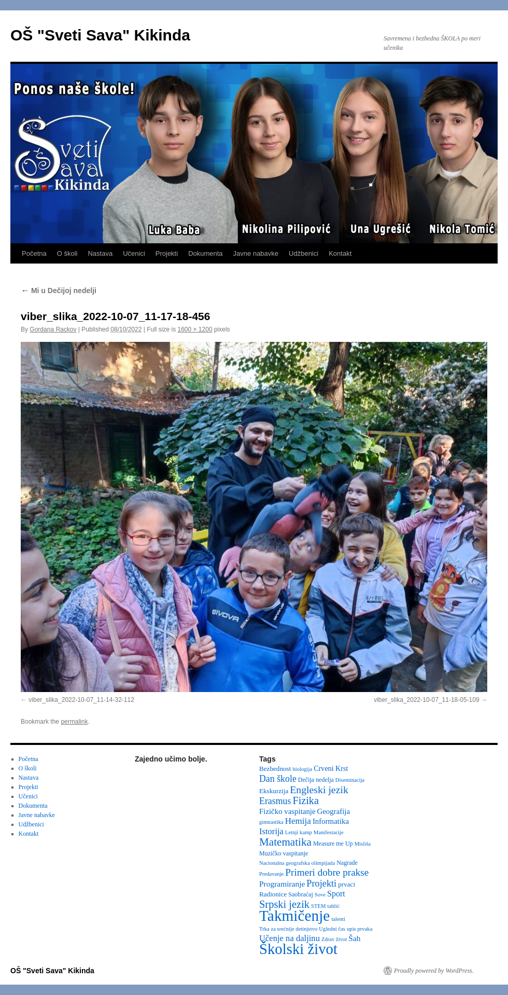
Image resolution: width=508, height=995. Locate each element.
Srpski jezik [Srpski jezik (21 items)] (284, 904)
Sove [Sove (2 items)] (320, 894)
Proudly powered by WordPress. (434, 970)
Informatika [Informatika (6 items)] (331, 821)
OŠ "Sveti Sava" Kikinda (100, 35)
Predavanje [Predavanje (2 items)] (271, 874)
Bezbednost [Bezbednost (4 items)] (275, 768)
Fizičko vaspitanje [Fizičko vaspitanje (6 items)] (287, 811)
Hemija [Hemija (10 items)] (298, 821)
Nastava (100, 253)
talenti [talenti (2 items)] (338, 919)
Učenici (134, 253)
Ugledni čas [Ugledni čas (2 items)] (332, 929)
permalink (74, 721)
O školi (67, 253)
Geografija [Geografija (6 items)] (333, 811)
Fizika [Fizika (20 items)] (305, 800)
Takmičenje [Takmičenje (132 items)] (294, 915)
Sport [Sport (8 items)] (336, 893)
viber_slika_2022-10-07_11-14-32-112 (81, 699)
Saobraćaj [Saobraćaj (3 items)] (300, 894)
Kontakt (340, 253)
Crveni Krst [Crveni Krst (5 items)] (331, 768)
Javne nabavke (255, 253)
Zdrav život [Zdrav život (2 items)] (334, 939)
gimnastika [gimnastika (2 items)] (271, 822)
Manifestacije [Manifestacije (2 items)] (329, 832)
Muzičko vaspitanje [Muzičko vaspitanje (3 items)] (283, 853)
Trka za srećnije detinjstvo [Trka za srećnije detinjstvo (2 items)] (288, 929)
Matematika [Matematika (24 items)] (285, 842)
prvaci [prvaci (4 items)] (346, 884)
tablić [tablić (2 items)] (334, 906)
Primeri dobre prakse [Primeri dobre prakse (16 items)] (327, 872)
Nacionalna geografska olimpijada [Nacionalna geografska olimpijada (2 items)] (297, 863)
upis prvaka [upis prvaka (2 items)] (359, 929)
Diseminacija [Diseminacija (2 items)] (349, 780)
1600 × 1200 (195, 329)
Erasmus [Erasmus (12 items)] (275, 801)
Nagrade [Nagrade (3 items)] (347, 862)
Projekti (167, 253)
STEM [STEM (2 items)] (318, 906)
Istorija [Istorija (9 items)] (271, 831)
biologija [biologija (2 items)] (302, 769)
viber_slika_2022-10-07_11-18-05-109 (426, 699)
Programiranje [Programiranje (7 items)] (282, 883)
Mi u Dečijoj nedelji (58, 290)
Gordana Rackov (53, 329)
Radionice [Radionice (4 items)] (273, 894)
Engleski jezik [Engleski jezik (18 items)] (319, 789)
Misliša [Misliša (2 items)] (363, 844)
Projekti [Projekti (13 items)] (321, 883)
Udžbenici (303, 253)
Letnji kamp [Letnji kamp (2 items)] (298, 832)
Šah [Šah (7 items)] (354, 938)
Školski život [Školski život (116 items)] (298, 949)
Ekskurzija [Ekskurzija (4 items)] (273, 791)
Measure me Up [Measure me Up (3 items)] (333, 843)
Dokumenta (205, 253)
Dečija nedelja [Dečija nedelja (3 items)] (316, 779)
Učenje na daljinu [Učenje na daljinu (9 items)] (289, 938)
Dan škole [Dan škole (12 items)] (278, 778)
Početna (34, 253)
